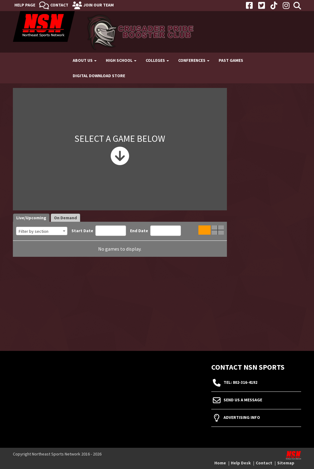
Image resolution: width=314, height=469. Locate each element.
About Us (85, 60)
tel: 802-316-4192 (240, 382)
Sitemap (285, 463)
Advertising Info (242, 417)
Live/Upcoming (31, 218)
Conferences (193, 60)
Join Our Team (98, 5)
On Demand (65, 218)
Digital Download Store (99, 75)
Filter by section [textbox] (33, 231)
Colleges (157, 60)
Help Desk (241, 463)
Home (220, 463)
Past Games (231, 60)
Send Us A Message (243, 400)
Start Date (98, 230)
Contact (59, 5)
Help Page (24, 5)
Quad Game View (218, 230)
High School (121, 60)
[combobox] (41, 231)
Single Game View (204, 230)
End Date (155, 230)
